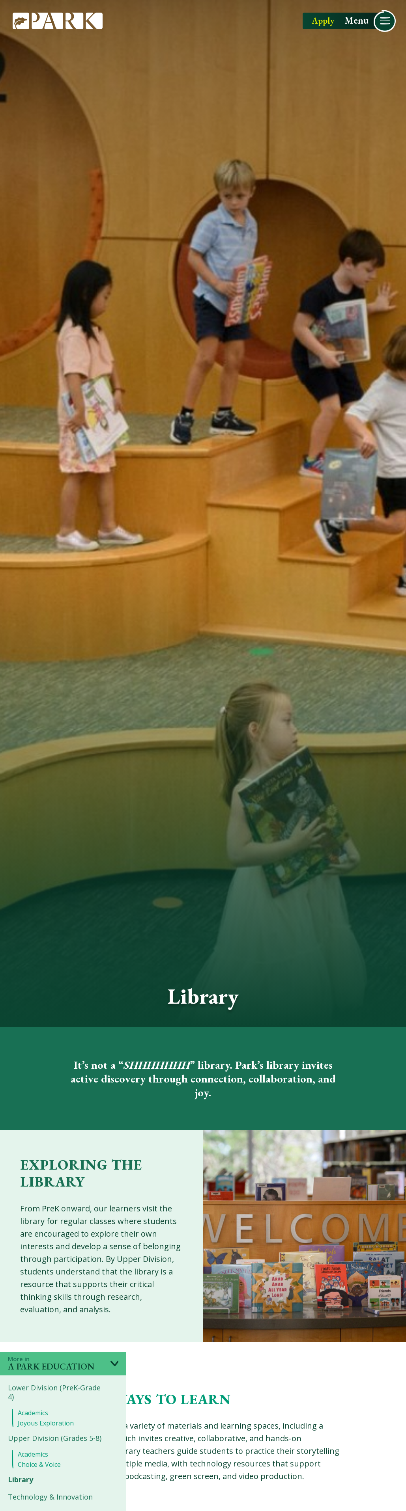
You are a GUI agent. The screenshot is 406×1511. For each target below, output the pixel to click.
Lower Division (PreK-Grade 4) (54, 1392)
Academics (33, 1413)
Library (20, 1479)
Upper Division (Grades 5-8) (54, 1438)
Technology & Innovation (50, 1497)
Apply (323, 21)
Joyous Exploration (46, 1423)
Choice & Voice (39, 1464)
